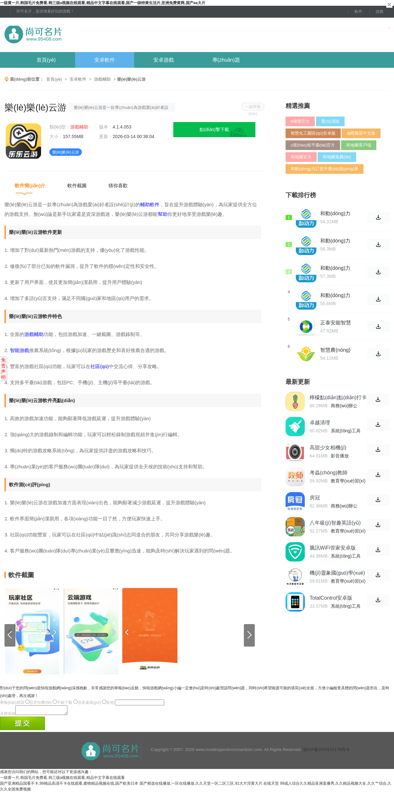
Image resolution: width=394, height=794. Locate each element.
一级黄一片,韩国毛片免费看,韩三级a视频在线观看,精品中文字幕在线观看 (62, 779)
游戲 (379, 11)
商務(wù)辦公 (344, 405)
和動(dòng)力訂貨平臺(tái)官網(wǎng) (337, 268)
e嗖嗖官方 (300, 121)
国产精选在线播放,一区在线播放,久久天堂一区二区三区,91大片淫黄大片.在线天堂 (209, 785)
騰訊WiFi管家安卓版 (333, 548)
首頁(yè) (46, 60)
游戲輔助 (102, 79)
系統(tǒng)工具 (346, 430)
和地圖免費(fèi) (337, 156)
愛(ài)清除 (330, 121)
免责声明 (3, 368)
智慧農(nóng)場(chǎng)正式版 (336, 350)
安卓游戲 (163, 60)
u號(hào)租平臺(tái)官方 (313, 145)
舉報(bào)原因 (12, 702)
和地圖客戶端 (358, 145)
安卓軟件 (104, 60)
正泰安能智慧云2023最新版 (336, 323)
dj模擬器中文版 (361, 133)
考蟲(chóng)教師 (328, 472)
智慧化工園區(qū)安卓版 (313, 133)
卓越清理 (320, 422)
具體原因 (7, 715)
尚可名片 (68, 35)
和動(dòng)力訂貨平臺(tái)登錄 (337, 295)
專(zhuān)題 (226, 60)
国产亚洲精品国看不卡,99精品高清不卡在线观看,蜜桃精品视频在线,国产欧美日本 (69, 785)
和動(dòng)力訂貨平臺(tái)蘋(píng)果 (324, 168)
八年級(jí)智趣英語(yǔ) (335, 522)
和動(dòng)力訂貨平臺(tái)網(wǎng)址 (337, 241)
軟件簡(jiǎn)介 (30, 185)
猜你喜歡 (118, 185)
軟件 (358, 11)
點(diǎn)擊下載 (214, 129)
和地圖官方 (301, 156)
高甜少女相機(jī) (328, 447)
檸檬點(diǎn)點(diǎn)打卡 (338, 397)
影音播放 (340, 455)
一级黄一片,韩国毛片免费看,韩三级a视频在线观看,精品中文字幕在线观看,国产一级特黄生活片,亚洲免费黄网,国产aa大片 (102, 3)
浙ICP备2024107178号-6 (326, 751)
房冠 (315, 497)
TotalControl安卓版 (331, 598)
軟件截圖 (77, 185)
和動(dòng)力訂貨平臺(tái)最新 (337, 213)
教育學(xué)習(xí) (348, 480)
